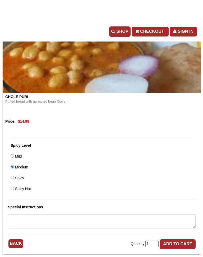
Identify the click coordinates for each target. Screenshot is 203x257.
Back (16, 243)
